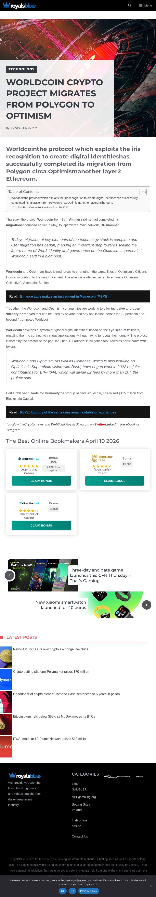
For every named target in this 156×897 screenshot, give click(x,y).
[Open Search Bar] (129, 5)
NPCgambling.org (84, 797)
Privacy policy (88, 891)
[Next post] (147, 605)
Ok (62, 891)
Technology (22, 69)
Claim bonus (41, 481)
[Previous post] (9, 575)
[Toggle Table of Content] (141, 192)
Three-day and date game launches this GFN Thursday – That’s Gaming (100, 575)
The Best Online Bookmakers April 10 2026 (43, 207)
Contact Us (80, 836)
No (72, 891)
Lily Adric (15, 128)
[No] (151, 886)
